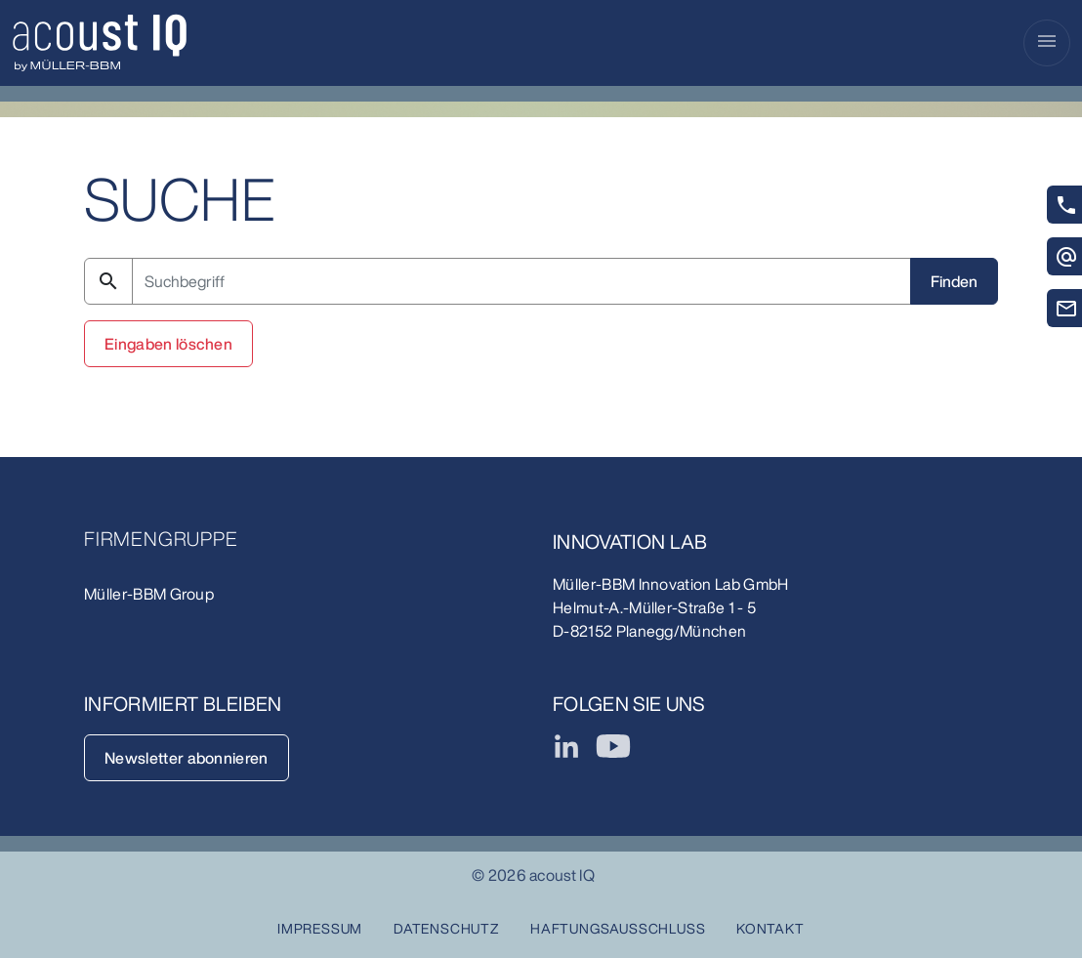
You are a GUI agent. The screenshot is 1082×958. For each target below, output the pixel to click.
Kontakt (770, 928)
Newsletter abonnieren (186, 758)
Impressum (319, 928)
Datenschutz (446, 928)
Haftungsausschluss (617, 928)
